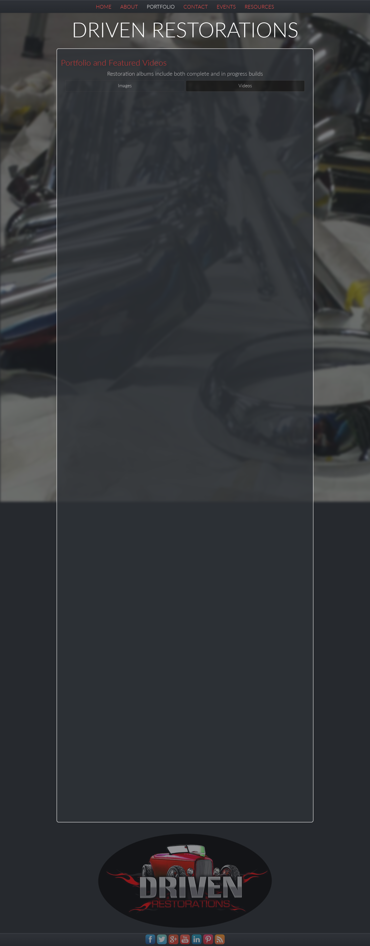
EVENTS (226, 6)
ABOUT (129, 6)
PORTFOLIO (161, 6)
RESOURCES (259, 6)
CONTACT (195, 6)
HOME (104, 6)
